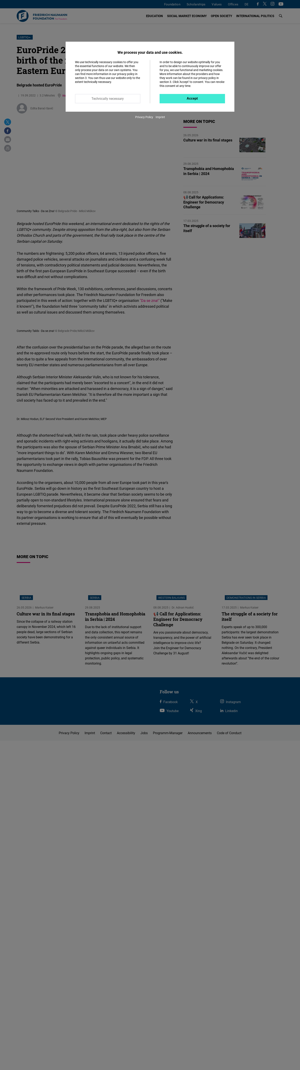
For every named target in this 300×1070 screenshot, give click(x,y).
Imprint (160, 117)
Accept (192, 98)
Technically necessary (107, 98)
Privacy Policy (144, 117)
